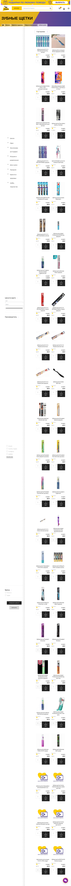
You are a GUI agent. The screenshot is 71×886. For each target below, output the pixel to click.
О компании (16, 839)
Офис (12, 143)
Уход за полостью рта (31, 25)
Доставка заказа (48, 845)
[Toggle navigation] (69, 8)
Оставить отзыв (47, 848)
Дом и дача (13, 165)
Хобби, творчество (14, 185)
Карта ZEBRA (46, 839)
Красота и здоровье (17, 25)
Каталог (16, 8)
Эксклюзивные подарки (14, 150)
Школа (12, 138)
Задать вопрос (17, 848)
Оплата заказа (47, 842)
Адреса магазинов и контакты (22, 842)
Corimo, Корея (12, 449)
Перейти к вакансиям (19, 851)
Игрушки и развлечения (14, 158)
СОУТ (15, 856)
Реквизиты (16, 853)
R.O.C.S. (9, 593)
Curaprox (11, 452)
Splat (8, 596)
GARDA (10, 454)
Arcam (10, 446)
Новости (15, 845)
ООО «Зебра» (12, 877)
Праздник (13, 170)
